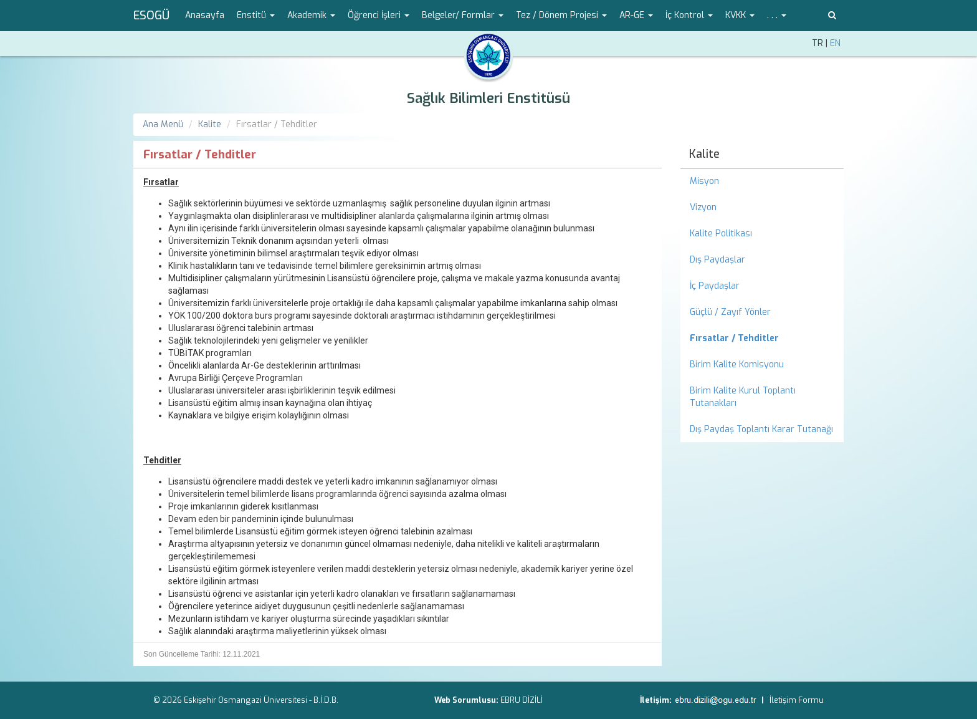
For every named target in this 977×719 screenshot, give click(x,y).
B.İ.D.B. (325, 700)
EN (835, 43)
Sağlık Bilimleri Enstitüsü (488, 98)
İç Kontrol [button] (689, 15)
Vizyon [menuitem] (703, 207)
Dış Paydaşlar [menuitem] (717, 260)
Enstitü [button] (256, 15)
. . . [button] (776, 15)
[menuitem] (762, 338)
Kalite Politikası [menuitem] (721, 233)
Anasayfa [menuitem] (204, 15)
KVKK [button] (740, 15)
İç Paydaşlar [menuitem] (715, 286)
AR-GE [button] (636, 15)
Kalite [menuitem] (704, 154)
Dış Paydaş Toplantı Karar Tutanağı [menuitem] (761, 429)
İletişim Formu (797, 700)
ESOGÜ (151, 15)
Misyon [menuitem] (704, 181)
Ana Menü (163, 124)
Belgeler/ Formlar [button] (462, 15)
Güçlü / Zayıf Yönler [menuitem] (730, 312)
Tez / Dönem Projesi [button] (561, 15)
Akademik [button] (311, 15)
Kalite (209, 124)
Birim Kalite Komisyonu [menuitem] (737, 364)
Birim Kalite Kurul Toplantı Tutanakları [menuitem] (743, 397)
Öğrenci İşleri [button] (378, 15)
